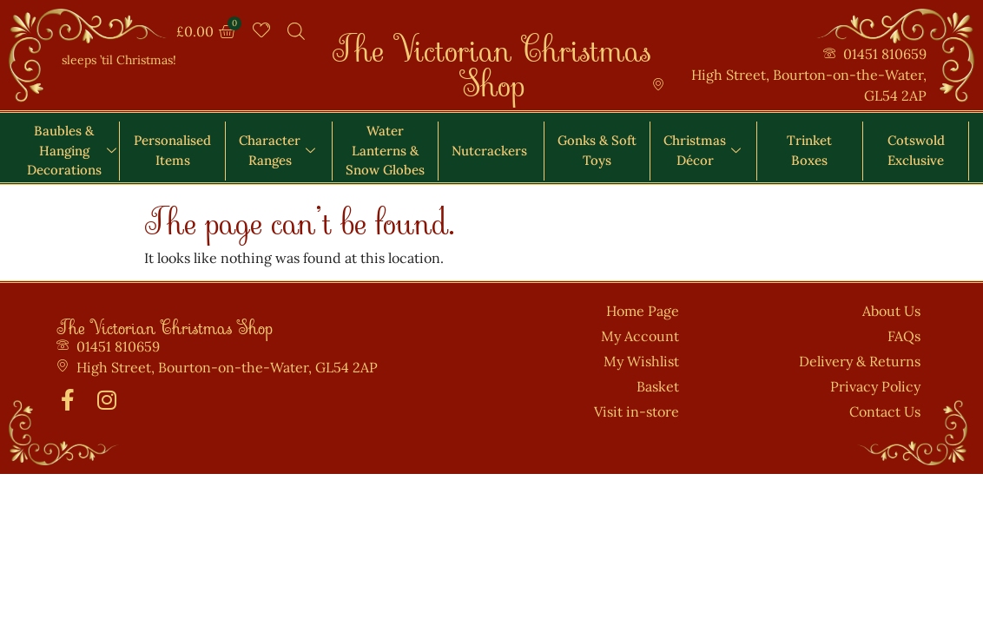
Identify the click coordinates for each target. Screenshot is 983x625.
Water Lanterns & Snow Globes (385, 150)
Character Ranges (277, 150)
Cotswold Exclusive (916, 150)
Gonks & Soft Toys (597, 150)
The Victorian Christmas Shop (491, 56)
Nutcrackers (489, 150)
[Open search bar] (296, 31)
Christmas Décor (702, 150)
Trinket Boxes (809, 150)
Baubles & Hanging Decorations (71, 150)
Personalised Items (172, 150)
